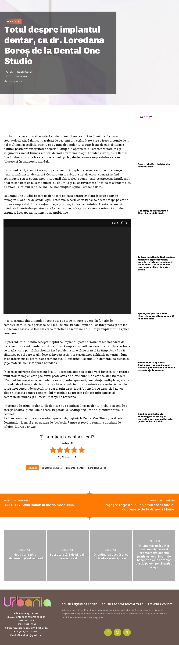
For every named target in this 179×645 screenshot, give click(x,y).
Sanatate (13, 21)
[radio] (53, 450)
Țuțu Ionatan (21, 76)
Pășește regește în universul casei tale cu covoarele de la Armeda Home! (140, 507)
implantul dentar (75, 467)
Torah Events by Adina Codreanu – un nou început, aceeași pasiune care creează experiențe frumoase (156, 366)
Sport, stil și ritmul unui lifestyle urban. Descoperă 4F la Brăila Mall (156, 316)
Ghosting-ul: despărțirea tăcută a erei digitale (153, 211)
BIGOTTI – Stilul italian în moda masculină (38, 505)
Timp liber (154, 541)
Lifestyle (25, 550)
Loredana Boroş (97, 467)
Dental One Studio (51, 467)
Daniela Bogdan (24, 71)
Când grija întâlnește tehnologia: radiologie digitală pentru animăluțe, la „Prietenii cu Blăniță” (155, 418)
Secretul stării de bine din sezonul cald (154, 165)
